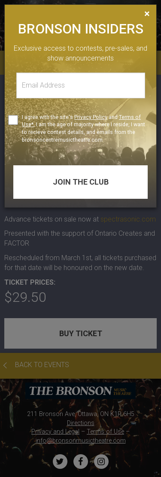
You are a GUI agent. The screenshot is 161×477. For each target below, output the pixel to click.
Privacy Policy (90, 117)
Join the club (81, 181)
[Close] (147, 14)
